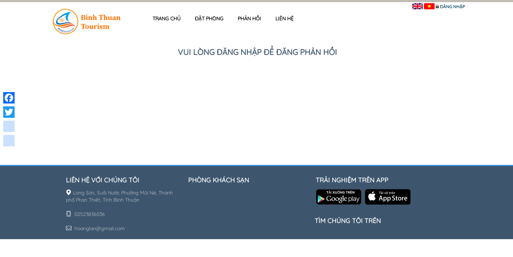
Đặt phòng (209, 18)
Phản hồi (249, 18)
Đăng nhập (452, 6)
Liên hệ (284, 18)
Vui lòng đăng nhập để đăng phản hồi (257, 52)
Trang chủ (166, 18)
